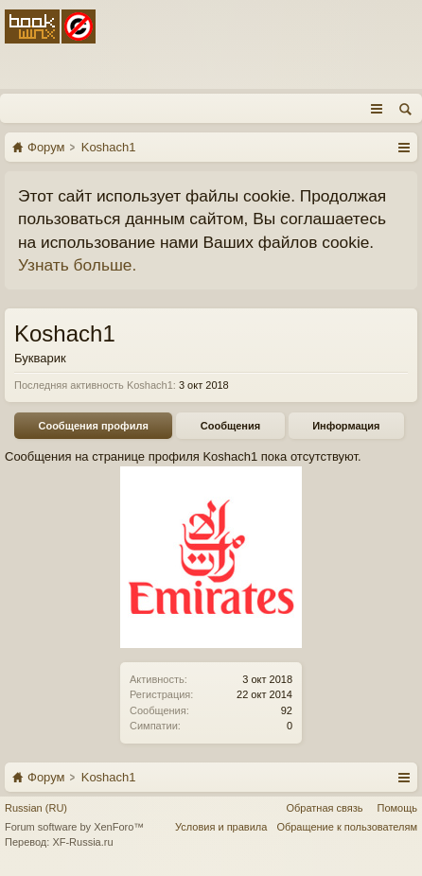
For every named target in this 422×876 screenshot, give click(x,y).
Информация (345, 425)
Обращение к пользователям (346, 826)
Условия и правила (221, 826)
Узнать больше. (77, 264)
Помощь (398, 808)
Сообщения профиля (93, 425)
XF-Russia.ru (82, 842)
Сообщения (230, 425)
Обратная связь (324, 808)
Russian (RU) (36, 808)
